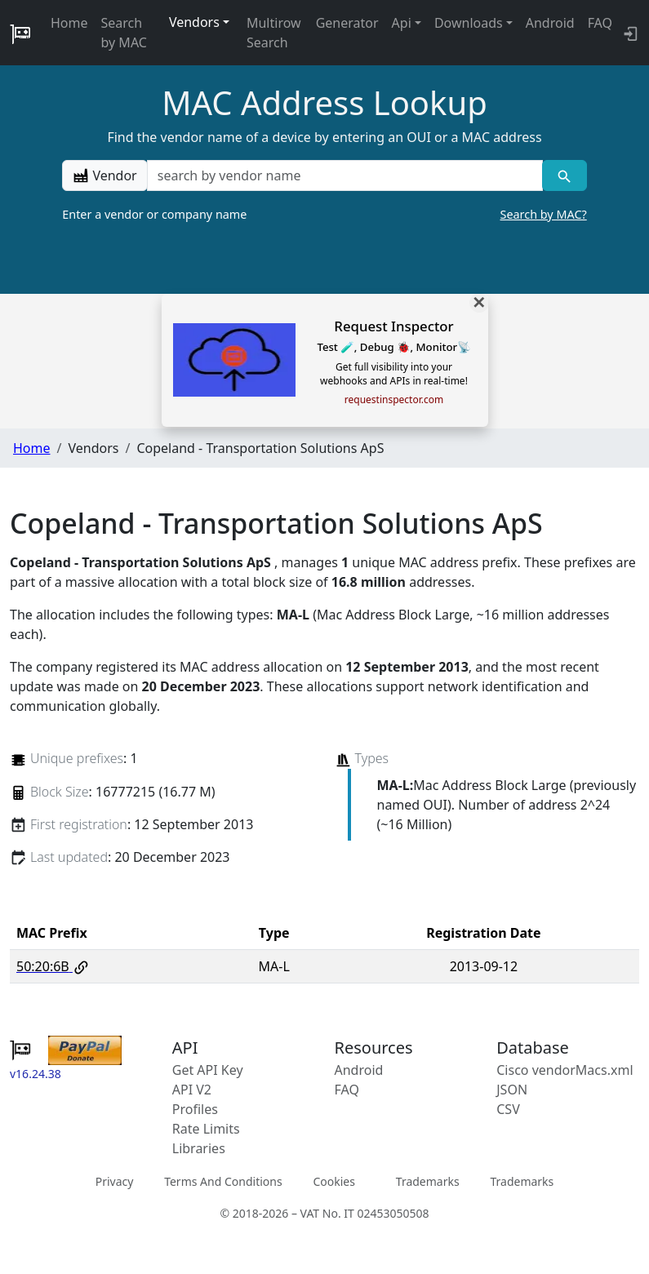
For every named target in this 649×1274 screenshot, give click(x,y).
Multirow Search (274, 32)
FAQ (600, 23)
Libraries (198, 1148)
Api (401, 23)
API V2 (191, 1090)
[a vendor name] (345, 175)
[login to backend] (629, 32)
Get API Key (207, 1070)
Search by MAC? (543, 214)
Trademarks (428, 1181)
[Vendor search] (564, 175)
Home (69, 23)
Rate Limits (206, 1129)
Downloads (468, 23)
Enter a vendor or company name (324, 215)
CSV (508, 1109)
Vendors (194, 22)
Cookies (333, 1181)
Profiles (195, 1109)
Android (550, 23)
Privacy (115, 1181)
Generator (347, 23)
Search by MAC (124, 32)
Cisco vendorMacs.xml (564, 1070)
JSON (511, 1090)
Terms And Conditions (223, 1181)
